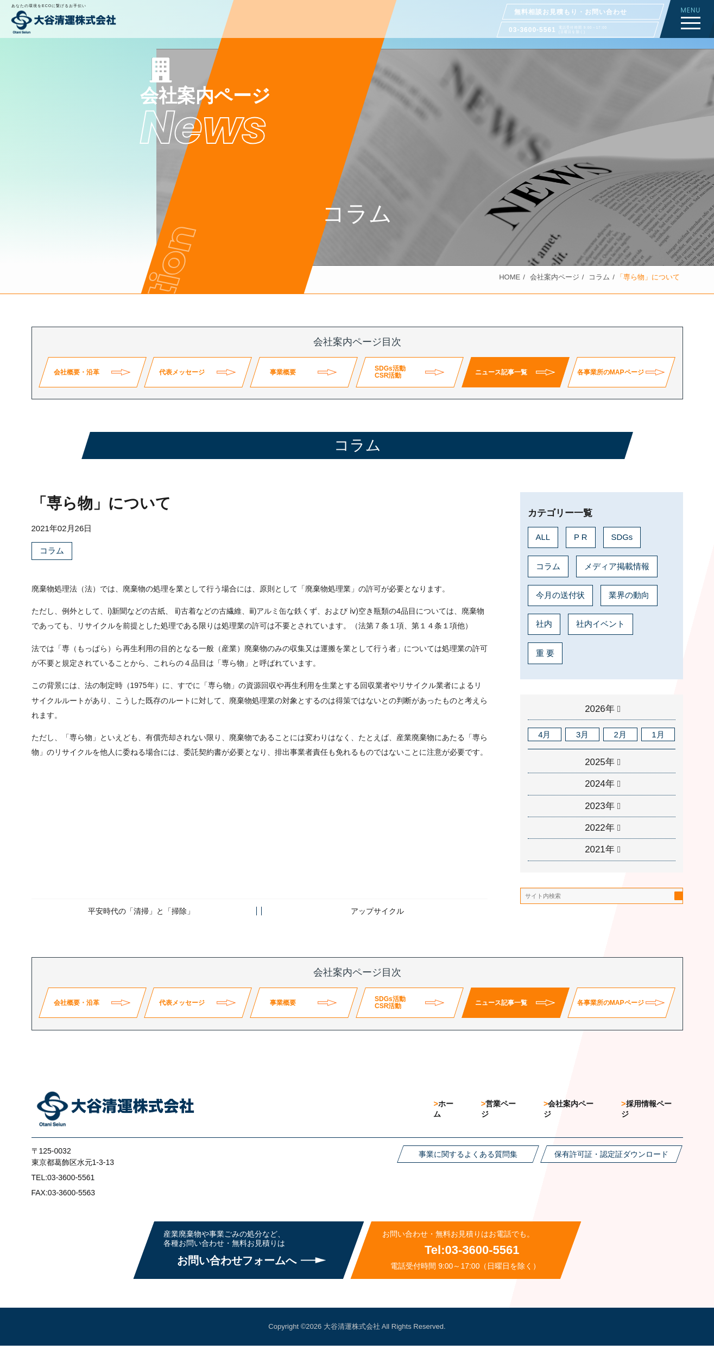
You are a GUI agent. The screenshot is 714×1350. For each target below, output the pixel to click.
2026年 (600, 709)
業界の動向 (629, 595)
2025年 (600, 762)
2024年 (600, 784)
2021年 (600, 850)
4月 (544, 734)
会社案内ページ (554, 277)
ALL (543, 537)
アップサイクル (377, 911)
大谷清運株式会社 (352, 1331)
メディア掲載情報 (616, 566)
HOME (509, 277)
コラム (599, 277)
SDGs (622, 537)
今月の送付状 (560, 595)
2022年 (600, 828)
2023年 (600, 806)
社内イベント (600, 624)
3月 (582, 734)
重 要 (545, 653)
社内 (544, 624)
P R (580, 537)
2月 (620, 734)
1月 (658, 734)
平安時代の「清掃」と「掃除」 (141, 911)
